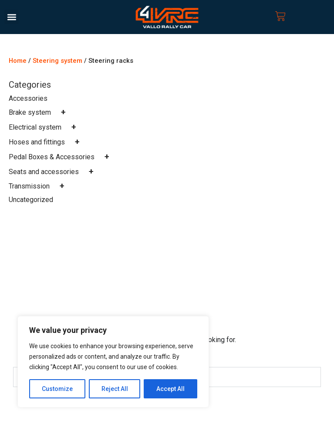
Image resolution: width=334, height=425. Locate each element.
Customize (57, 388)
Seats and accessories (53, 172)
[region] (113, 362)
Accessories (28, 98)
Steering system (57, 61)
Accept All (170, 388)
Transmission (38, 186)
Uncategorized (31, 199)
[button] (11, 17)
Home (18, 61)
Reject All (114, 388)
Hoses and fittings (46, 142)
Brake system (39, 112)
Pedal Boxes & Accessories (61, 157)
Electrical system (44, 127)
